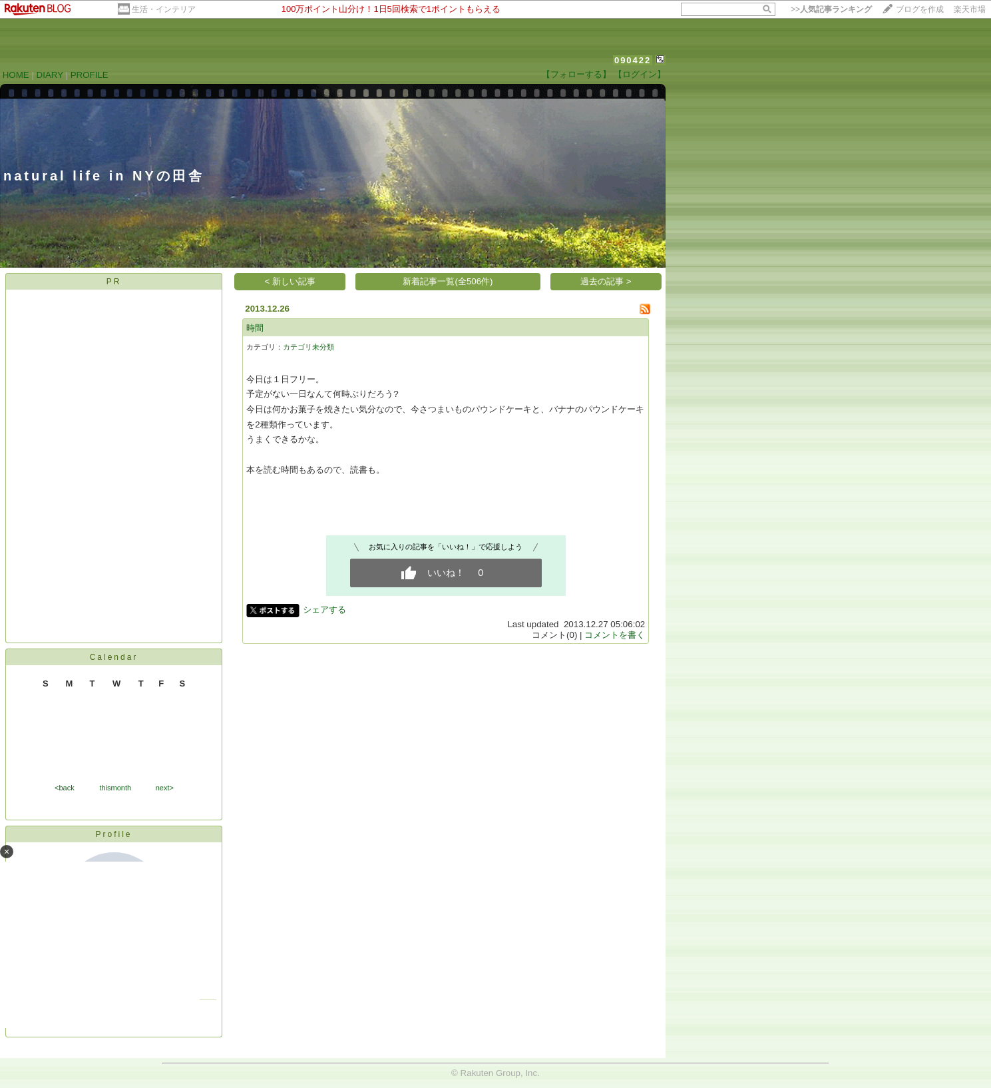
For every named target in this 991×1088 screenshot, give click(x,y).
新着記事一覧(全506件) (448, 281)
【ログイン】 (640, 74)
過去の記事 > (606, 281)
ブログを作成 (920, 9)
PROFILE (89, 75)
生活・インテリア (164, 9)
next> (165, 788)
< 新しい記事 (290, 281)
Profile (113, 834)
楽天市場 (970, 9)
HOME (16, 75)
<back (65, 788)
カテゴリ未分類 (308, 347)
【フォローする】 (576, 74)
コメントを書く (614, 635)
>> (831, 9)
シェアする (324, 610)
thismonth (115, 788)
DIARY (50, 75)
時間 (255, 328)
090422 (632, 60)
